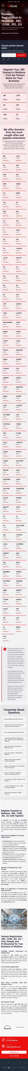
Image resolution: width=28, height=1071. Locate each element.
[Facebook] (2, 1063)
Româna (17, 1)
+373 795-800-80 (12, 1040)
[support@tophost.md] (3, 1046)
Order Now (6, 160)
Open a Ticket (14, 1055)
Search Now (21, 55)
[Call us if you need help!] (23, 5)
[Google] (8, 1063)
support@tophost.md (13, 1047)
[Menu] (3, 5)
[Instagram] (19, 1063)
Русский (10, 1)
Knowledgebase (14, 1052)
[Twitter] (25, 1063)
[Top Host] (12, 5)
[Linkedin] (14, 1063)
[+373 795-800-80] (3, 1040)
